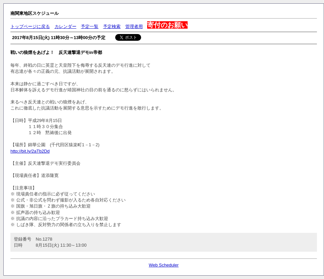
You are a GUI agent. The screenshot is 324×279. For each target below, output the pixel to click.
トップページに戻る (30, 26)
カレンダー (65, 26)
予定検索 (112, 26)
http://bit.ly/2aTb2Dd (30, 151)
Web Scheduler (164, 265)
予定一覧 (89, 26)
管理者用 (134, 26)
